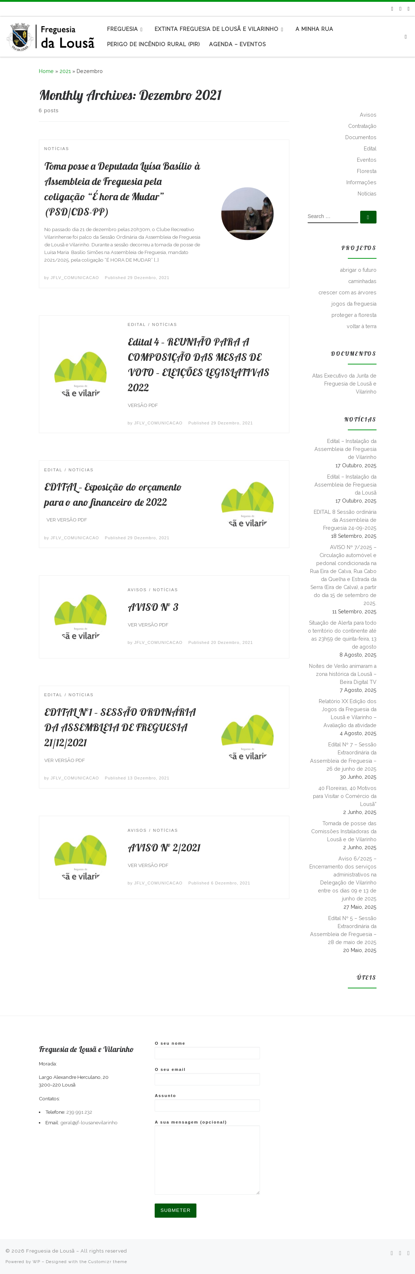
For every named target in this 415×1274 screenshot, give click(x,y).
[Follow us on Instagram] (409, 9)
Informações (361, 182)
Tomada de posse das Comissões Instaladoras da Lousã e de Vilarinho (344, 831)
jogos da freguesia (354, 304)
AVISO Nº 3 (153, 607)
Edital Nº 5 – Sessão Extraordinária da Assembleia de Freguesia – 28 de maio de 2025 (343, 930)
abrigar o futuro (358, 270)
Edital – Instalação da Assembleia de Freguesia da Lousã (345, 485)
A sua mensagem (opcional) (207, 1157)
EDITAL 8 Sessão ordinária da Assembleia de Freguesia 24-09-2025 (345, 520)
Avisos (368, 115)
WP (36, 1261)
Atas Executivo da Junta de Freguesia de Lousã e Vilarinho (344, 384)
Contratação (362, 126)
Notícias (367, 194)
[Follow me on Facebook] (400, 9)
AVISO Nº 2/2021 (164, 847)
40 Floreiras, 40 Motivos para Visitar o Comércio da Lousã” (345, 796)
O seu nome (207, 1050)
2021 (65, 71)
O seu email (207, 1076)
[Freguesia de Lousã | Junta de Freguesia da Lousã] (50, 35)
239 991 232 (79, 1112)
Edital (370, 149)
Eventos (367, 160)
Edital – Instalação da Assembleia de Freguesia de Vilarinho (345, 449)
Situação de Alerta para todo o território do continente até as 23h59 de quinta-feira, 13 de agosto (342, 635)
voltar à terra (362, 326)
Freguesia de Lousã (50, 1251)
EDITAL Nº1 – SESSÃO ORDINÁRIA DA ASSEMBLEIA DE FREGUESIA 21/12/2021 (120, 727)
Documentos (361, 137)
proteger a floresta (354, 315)
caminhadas (362, 281)
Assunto (207, 1102)
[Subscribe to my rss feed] (392, 9)
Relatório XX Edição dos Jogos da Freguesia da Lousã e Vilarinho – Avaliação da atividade (348, 713)
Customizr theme (107, 1261)
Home (46, 71)
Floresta (367, 171)
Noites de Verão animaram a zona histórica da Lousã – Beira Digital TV (343, 674)
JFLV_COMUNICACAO (75, 277)
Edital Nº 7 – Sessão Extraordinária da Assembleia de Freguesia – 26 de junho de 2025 (343, 756)
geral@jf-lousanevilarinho (89, 1122)
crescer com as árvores (347, 292)
